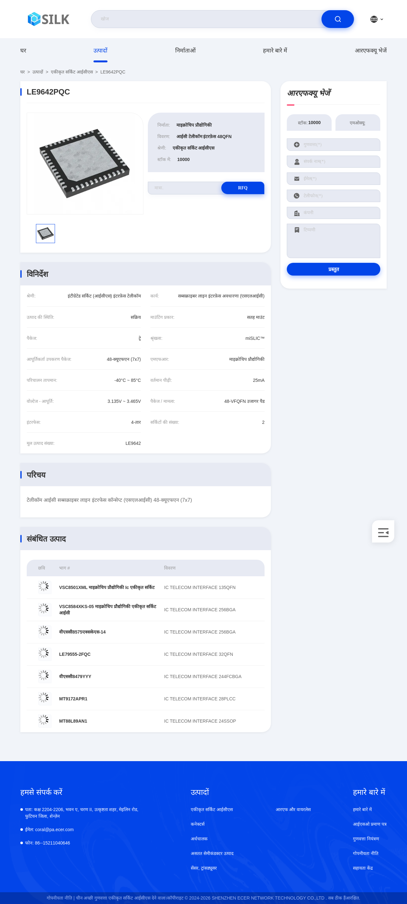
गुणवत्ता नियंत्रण (366, 838)
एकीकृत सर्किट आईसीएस (72, 71)
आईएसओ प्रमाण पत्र (370, 824)
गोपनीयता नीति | (60, 897)
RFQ (242, 188)
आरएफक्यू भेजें (371, 50)
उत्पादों (100, 50)
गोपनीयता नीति (365, 853)
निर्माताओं (185, 50)
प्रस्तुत (333, 269)
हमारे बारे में (275, 50)
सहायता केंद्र (363, 868)
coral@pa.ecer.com (49, 829)
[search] (337, 19)
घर (23, 50)
